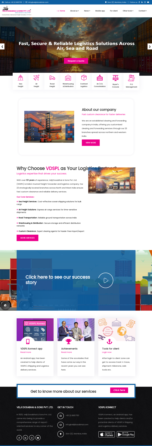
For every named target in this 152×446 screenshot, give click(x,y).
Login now (106, 351)
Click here (117, 391)
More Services (27, 237)
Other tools (128, 11)
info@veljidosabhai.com (37, 2)
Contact (143, 11)
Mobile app (100, 11)
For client (113, 11)
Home (62, 11)
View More (91, 142)
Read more (25, 351)
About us (74, 11)
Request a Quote (76, 61)
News (87, 11)
